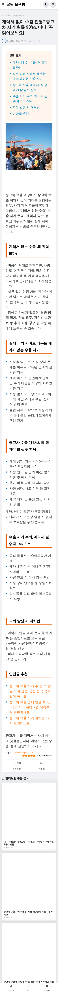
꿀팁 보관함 (15, 4)
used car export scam (15, 15)
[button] (4, 4)
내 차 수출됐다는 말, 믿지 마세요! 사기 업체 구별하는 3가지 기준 (29, 843)
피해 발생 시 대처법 (26, 107)
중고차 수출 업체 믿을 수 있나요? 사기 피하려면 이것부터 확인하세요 (29, 707)
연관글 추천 (21, 114)
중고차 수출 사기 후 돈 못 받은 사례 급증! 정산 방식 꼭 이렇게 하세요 (30, 691)
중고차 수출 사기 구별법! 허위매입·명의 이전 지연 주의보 (28, 913)
